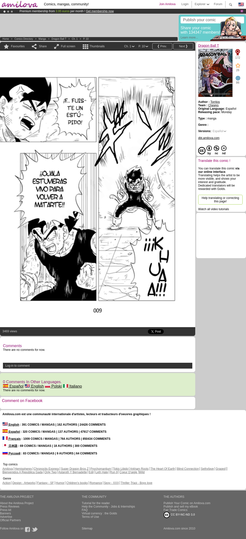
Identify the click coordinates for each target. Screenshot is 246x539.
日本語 (9, 446)
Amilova (7, 468)
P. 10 (86, 39)
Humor (60, 483)
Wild (141, 472)
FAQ (85, 510)
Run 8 (114, 472)
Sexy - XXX (111, 483)
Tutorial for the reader (96, 503)
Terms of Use (90, 517)
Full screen (68, 46)
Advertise (6, 517)
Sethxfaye (207, 468)
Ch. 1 (75, 39)
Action (6, 483)
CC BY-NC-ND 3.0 (179, 515)
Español (13, 386)
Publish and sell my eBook (181, 506)
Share (43, 46)
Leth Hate (101, 472)
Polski (53, 386)
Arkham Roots (139, 468)
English (34, 386)
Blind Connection (188, 468)
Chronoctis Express (46, 468)
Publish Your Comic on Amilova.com (187, 503)
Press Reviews (9, 506)
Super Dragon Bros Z (74, 468)
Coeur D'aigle (129, 472)
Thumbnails (97, 46)
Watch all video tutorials (213, 209)
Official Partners (10, 520)
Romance (96, 483)
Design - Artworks (23, 483)
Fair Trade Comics (175, 510)
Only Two (50, 472)
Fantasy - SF (45, 483)
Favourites (18, 46)
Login (184, 4)
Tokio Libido (120, 468)
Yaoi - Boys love (141, 483)
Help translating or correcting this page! (220, 199)
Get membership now (100, 11)
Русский (11, 453)
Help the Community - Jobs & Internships (108, 506)
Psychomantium (100, 468)
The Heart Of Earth (162, 468)
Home (5, 39)
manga (42, 39)
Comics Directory (23, 39)
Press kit (5, 510)
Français (11, 439)
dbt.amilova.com (208, 138)
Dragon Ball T (59, 39)
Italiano (72, 386)
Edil (91, 472)
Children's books (77, 483)
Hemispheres (23, 468)
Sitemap (87, 528)
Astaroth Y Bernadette (72, 472)
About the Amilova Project (16, 503)
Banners (5, 513)
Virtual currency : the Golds (99, 513)
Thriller (125, 483)
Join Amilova (167, 4)
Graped (220, 468)
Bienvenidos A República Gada (22, 472)
